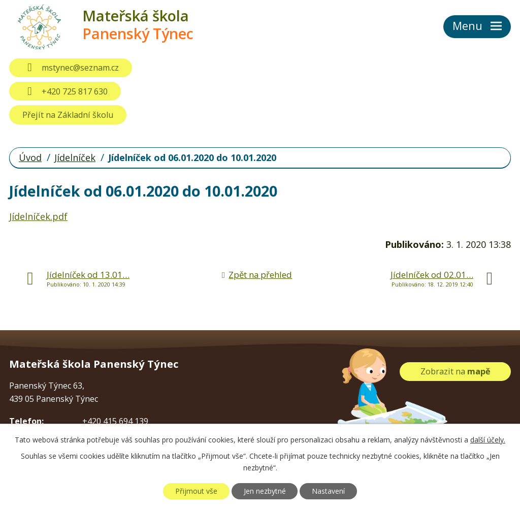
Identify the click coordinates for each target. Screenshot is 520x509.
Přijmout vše (196, 491)
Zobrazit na (455, 371)
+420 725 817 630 (64, 91)
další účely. (487, 439)
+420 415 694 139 (115, 421)
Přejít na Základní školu (67, 114)
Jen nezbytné (265, 491)
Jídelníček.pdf (38, 216)
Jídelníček (74, 157)
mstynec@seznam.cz (70, 67)
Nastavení (328, 491)
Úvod (30, 157)
